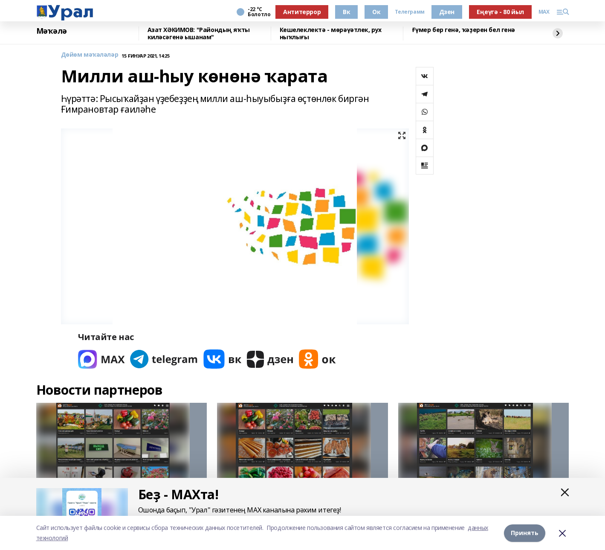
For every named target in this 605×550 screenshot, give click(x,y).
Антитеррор (302, 12)
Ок (376, 12)
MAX (544, 12)
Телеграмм (409, 12)
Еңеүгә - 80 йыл (500, 12)
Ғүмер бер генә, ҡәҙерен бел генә (463, 30)
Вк (346, 12)
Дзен (446, 12)
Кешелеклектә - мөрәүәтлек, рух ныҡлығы (331, 33)
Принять (524, 533)
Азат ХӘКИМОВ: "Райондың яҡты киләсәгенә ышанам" (199, 33)
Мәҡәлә (51, 31)
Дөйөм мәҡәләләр (90, 54)
